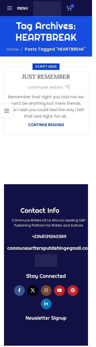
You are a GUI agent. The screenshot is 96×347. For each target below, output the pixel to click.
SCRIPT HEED (46, 66)
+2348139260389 (49, 236)
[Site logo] (47, 9)
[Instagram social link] (46, 290)
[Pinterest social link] (72, 290)
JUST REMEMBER (46, 76)
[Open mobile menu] (16, 8)
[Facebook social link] (19, 290)
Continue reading (46, 124)
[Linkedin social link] (46, 304)
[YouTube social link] (59, 290)
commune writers (45, 87)
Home (13, 49)
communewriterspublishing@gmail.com (49, 248)
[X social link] (32, 290)
